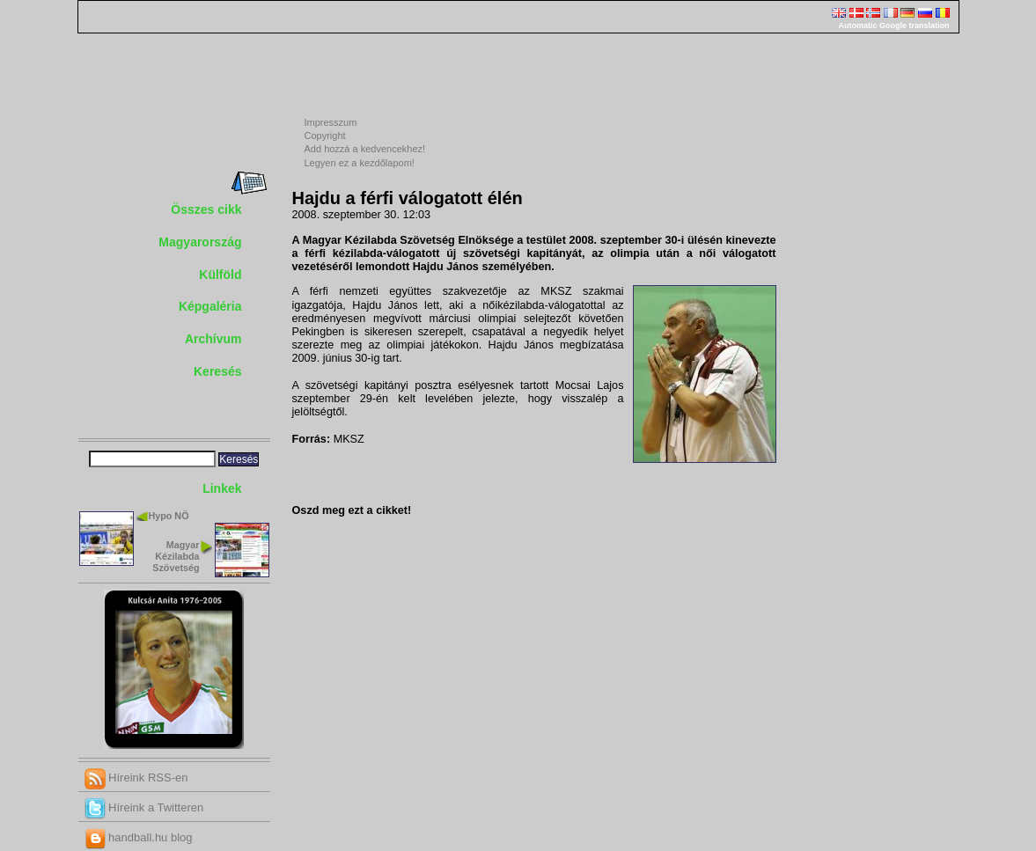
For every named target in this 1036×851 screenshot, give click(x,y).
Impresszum (331, 122)
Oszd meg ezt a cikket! (352, 510)
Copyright (325, 135)
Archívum (213, 339)
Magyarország (199, 242)
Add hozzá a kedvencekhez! (365, 148)
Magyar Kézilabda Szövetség (175, 556)
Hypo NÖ (169, 515)
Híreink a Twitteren (144, 807)
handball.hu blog (138, 837)
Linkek (221, 488)
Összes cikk (206, 209)
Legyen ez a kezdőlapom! (360, 163)
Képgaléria (210, 306)
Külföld (220, 275)
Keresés (218, 371)
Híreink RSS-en (136, 777)
